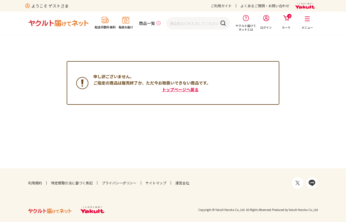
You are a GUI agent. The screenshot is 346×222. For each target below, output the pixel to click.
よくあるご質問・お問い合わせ (265, 5)
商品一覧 (147, 23)
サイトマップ (155, 182)
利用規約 (35, 182)
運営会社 (182, 182)
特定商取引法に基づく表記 (72, 182)
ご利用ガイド (221, 5)
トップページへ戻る (180, 89)
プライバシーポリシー (119, 182)
